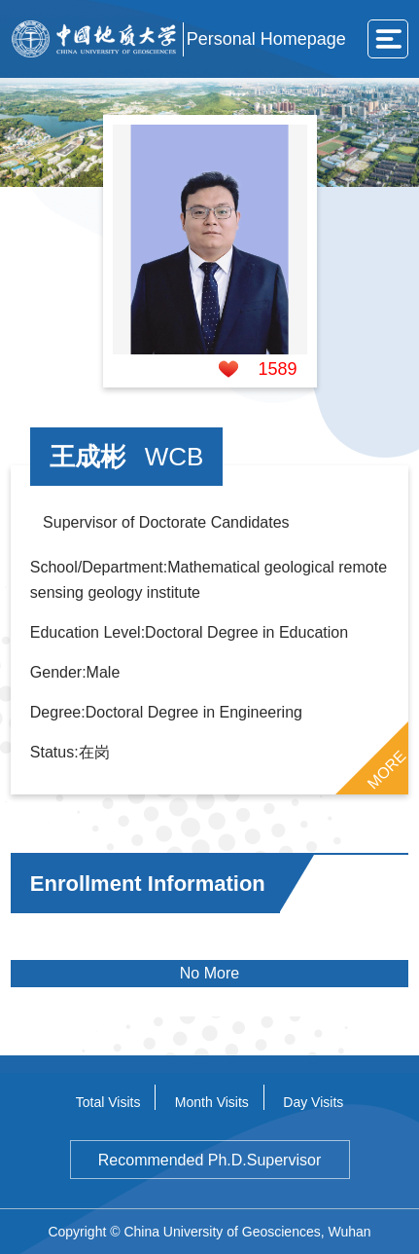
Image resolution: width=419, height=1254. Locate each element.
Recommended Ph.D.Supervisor (209, 1160)
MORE (387, 770)
